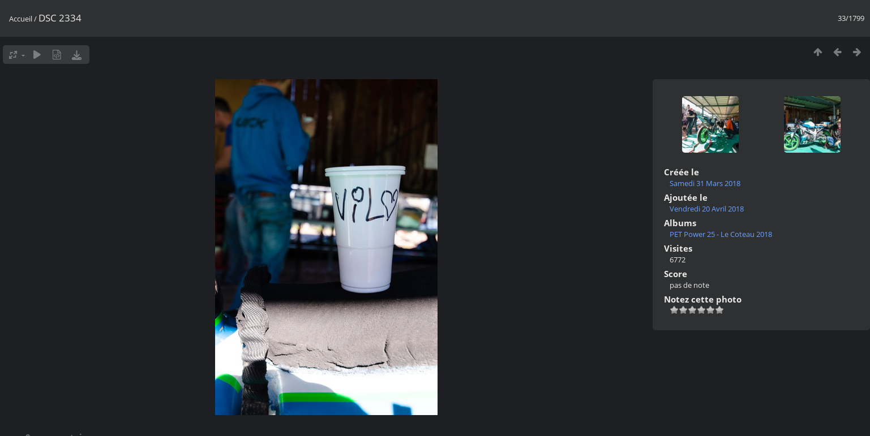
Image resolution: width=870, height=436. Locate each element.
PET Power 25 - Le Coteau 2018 (721, 234)
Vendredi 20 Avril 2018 (707, 209)
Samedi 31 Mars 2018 (705, 183)
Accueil (20, 19)
